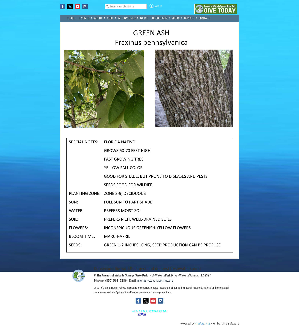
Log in (158, 5)
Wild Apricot (202, 323)
